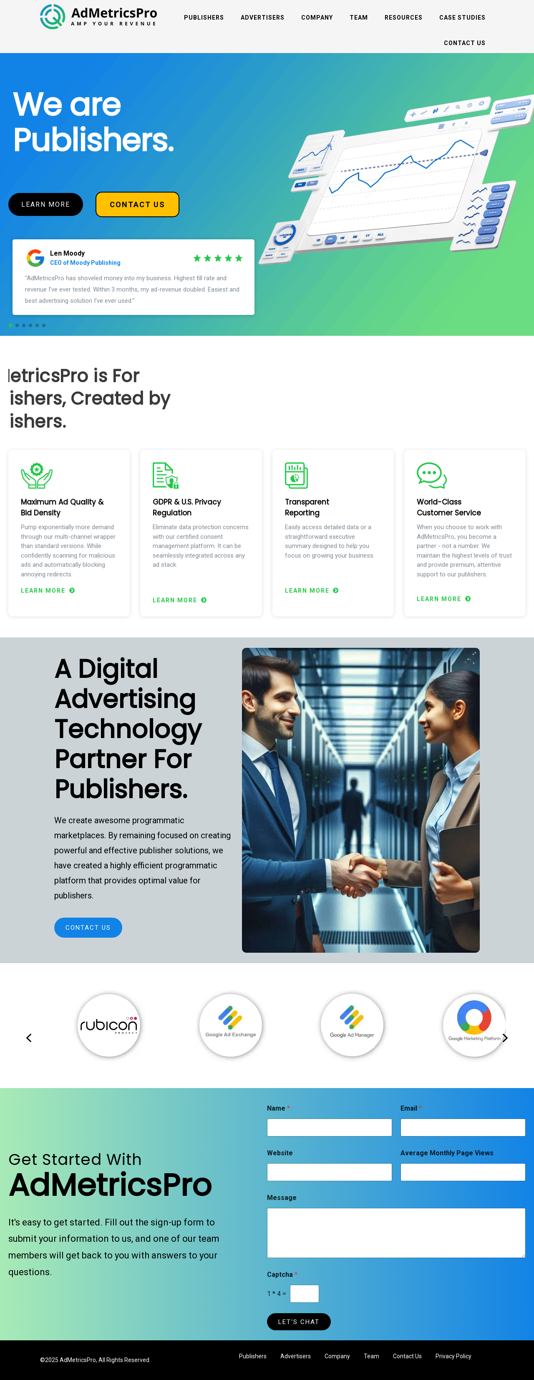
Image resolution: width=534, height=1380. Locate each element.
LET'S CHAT (299, 1322)
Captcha (282, 1275)
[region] (267, 194)
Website (280, 1153)
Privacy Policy (453, 1356)
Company (317, 17)
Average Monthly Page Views (447, 1153)
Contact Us (465, 43)
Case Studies (462, 17)
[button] (10, 325)
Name (278, 1108)
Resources (404, 17)
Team (359, 17)
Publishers (204, 17)
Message (282, 1198)
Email (411, 1108)
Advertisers (263, 17)
